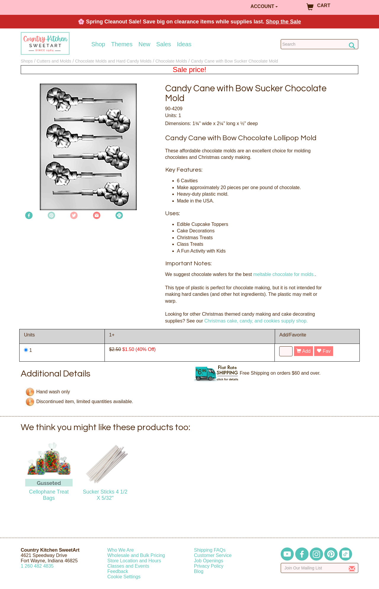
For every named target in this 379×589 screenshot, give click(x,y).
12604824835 (37, 566)
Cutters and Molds (54, 61)
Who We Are (120, 550)
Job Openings (208, 560)
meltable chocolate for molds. (284, 274)
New (144, 44)
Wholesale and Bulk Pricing (136, 555)
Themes (121, 44)
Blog (198, 571)
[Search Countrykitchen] (320, 44)
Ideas (184, 44)
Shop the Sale (283, 22)
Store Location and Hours (134, 560)
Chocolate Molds (171, 61)
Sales (163, 44)
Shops (27, 61)
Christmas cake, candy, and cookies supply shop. (256, 320)
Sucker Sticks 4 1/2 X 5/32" (105, 495)
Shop (98, 44)
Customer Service (213, 555)
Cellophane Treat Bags (49, 495)
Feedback (117, 571)
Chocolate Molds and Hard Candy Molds (113, 61)
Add (303, 351)
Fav (323, 351)
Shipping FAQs (210, 550)
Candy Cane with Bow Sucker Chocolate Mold (234, 61)
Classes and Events (128, 566)
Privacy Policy (209, 566)
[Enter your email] (320, 568)
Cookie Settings (124, 576)
